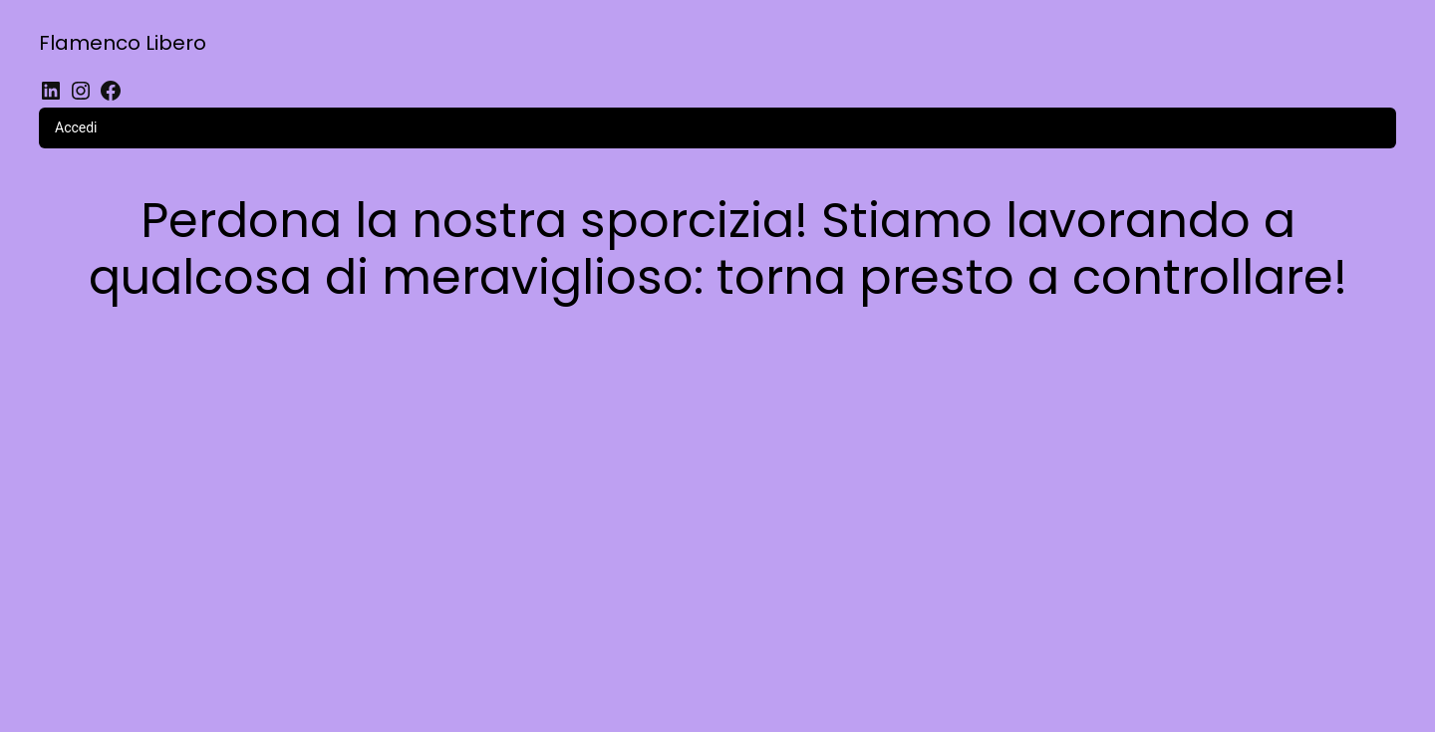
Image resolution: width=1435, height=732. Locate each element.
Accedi (76, 127)
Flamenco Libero (122, 43)
